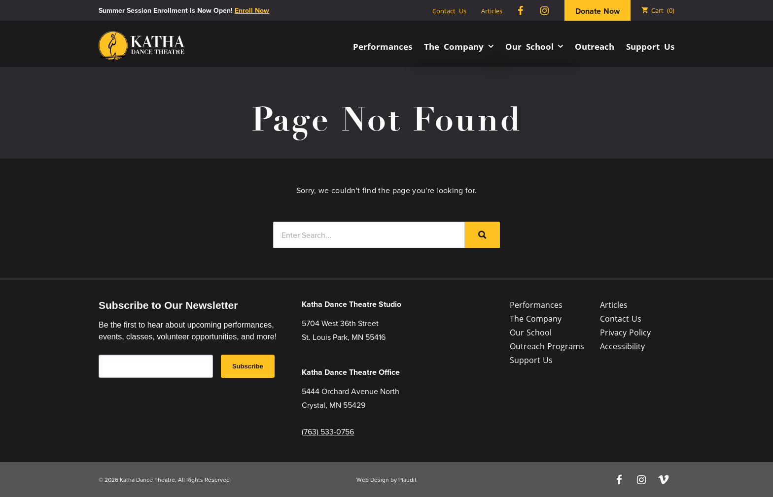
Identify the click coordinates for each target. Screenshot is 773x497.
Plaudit (407, 479)
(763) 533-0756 (328, 431)
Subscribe (247, 366)
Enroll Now (252, 10)
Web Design (372, 479)
